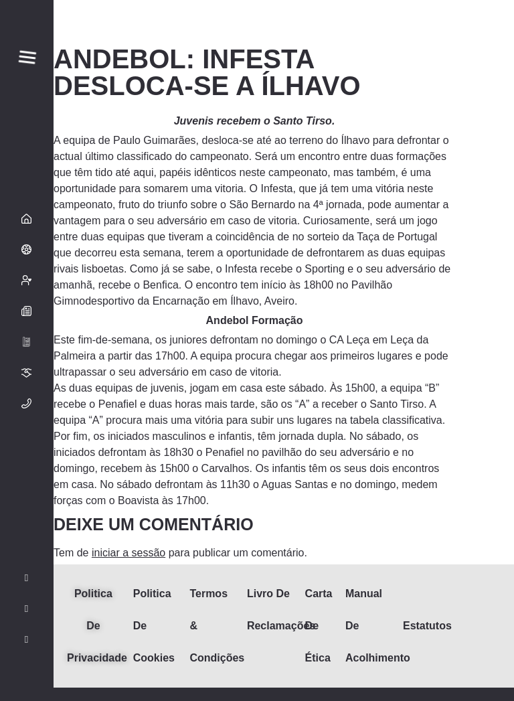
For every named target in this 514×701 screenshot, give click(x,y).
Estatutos (427, 625)
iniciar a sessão (128, 552)
